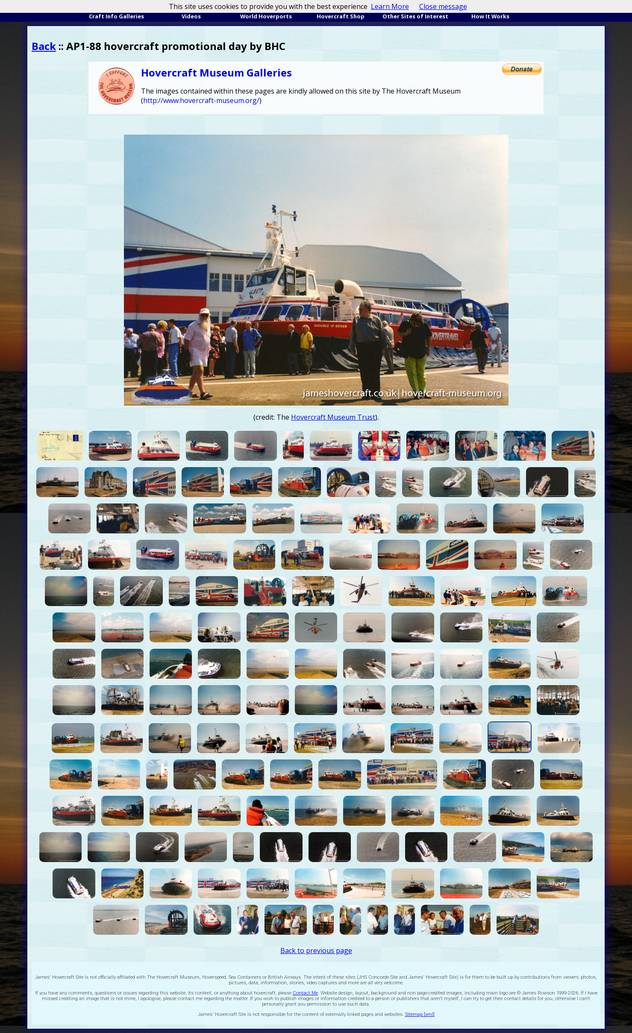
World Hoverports (266, 16)
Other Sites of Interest (415, 16)
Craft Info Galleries (116, 16)
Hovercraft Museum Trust (333, 417)
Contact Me (305, 993)
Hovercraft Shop (341, 16)
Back (44, 46)
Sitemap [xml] (420, 1014)
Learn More (390, 6)
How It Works (490, 16)
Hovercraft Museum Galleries (216, 72)
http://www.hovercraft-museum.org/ (201, 100)
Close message (443, 6)
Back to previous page (316, 950)
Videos (191, 16)
